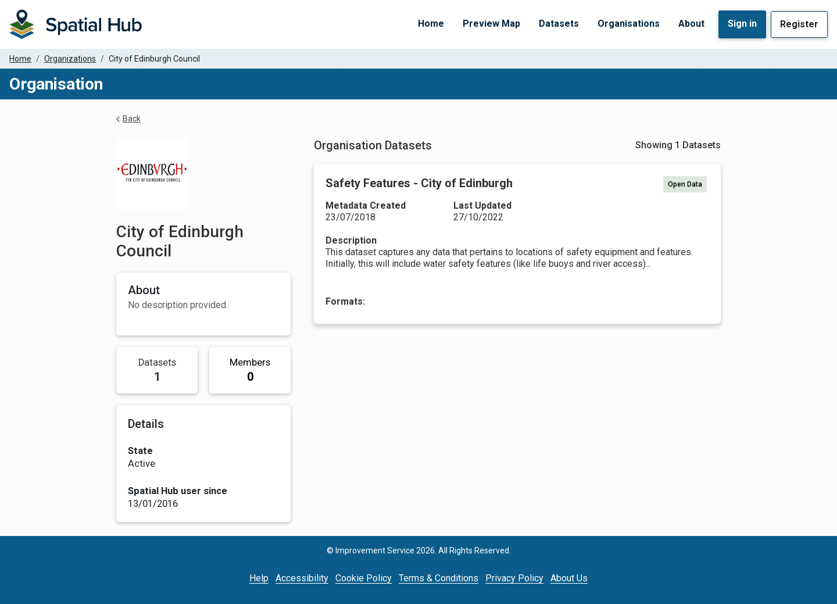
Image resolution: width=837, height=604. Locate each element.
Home (431, 23)
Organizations (70, 58)
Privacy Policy (514, 578)
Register (799, 24)
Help (259, 578)
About (691, 23)
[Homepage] (75, 24)
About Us (569, 578)
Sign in (742, 23)
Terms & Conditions (438, 578)
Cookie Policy (363, 578)
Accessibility (302, 578)
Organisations (629, 23)
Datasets (559, 23)
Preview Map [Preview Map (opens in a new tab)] (491, 23)
